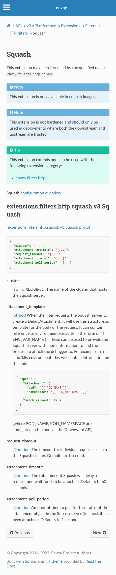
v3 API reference (41, 26)
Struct (19, 315)
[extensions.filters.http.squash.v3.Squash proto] (48, 227)
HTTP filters (17, 33)
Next (99, 533)
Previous (20, 533)
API (18, 26)
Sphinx (31, 561)
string (19, 289)
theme (57, 561)
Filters (90, 26)
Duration (22, 450)
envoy (61, 8)
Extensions (70, 26)
